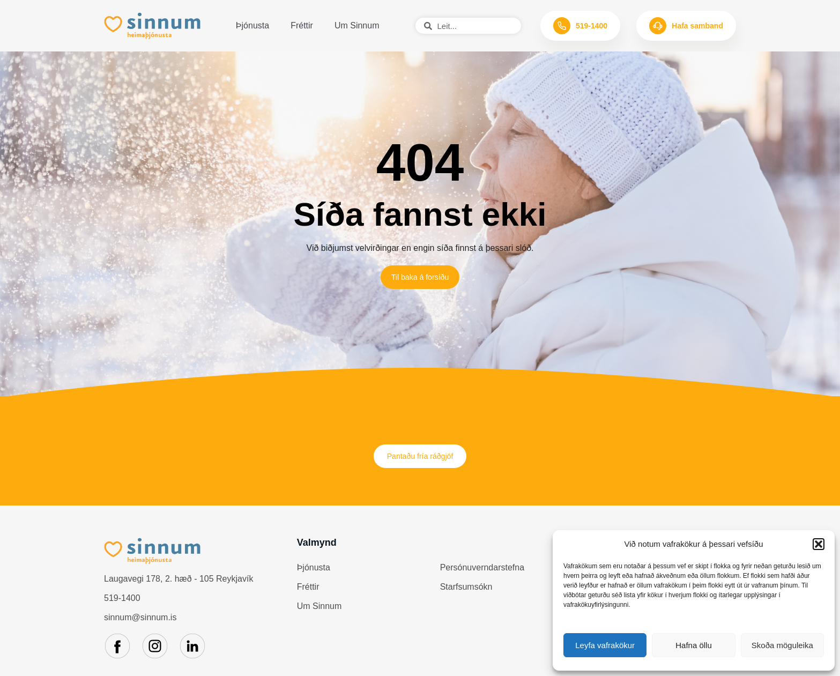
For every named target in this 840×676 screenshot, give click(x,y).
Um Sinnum (357, 25)
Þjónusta (252, 25)
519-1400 (122, 603)
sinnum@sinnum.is (140, 623)
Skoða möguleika (782, 645)
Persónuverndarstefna (482, 572)
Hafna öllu (693, 645)
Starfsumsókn (466, 592)
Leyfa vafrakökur (605, 645)
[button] (818, 544)
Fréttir (302, 25)
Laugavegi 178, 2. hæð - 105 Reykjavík (178, 584)
